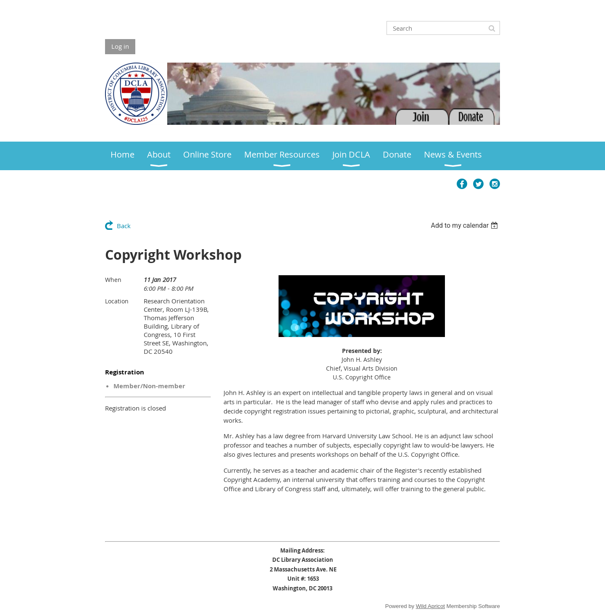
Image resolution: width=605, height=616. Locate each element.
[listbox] (465, 225)
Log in (120, 46)
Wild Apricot (430, 606)
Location (117, 301)
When (113, 280)
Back (124, 225)
